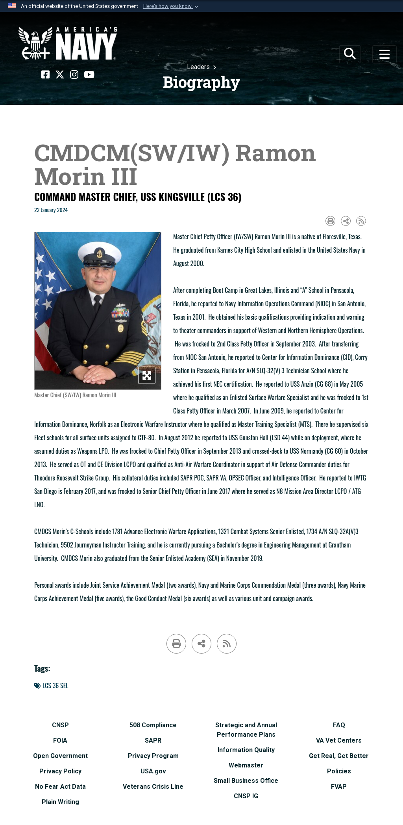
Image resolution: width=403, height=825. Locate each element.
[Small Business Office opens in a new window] (246, 780)
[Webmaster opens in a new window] (246, 765)
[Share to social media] (346, 221)
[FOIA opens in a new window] (60, 740)
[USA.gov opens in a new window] (153, 771)
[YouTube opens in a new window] (89, 74)
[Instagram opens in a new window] (74, 74)
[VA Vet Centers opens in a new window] (339, 740)
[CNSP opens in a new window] (60, 725)
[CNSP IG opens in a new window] (246, 796)
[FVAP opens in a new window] (339, 786)
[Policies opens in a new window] (339, 771)
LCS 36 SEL (51, 685)
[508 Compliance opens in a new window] (153, 725)
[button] (171, 6)
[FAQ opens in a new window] (339, 725)
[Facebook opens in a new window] (45, 74)
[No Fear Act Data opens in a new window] (60, 786)
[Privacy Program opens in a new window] (153, 756)
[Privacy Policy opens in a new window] (60, 771)
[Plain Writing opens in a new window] (60, 802)
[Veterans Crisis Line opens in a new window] (153, 786)
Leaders (199, 67)
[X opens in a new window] (60, 74)
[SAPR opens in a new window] (153, 740)
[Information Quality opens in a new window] (246, 750)
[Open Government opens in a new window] (60, 756)
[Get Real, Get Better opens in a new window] (339, 756)
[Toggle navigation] (384, 54)
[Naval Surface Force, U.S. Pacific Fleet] (67, 43)
